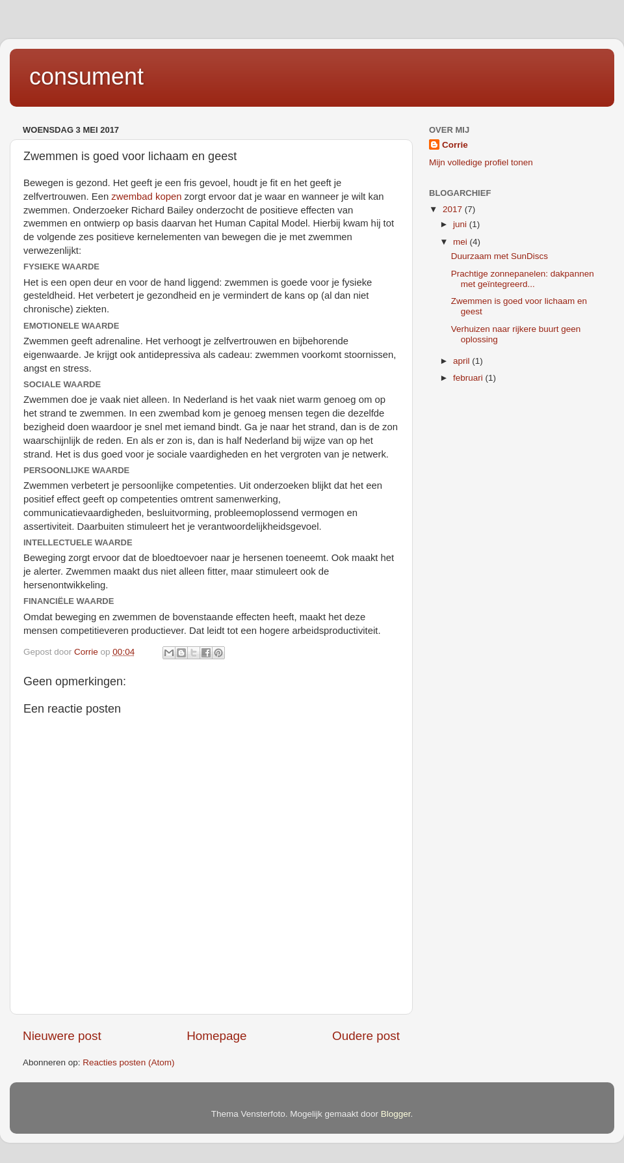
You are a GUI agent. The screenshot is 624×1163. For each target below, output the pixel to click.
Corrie (455, 145)
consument (86, 76)
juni (461, 224)
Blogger (396, 1114)
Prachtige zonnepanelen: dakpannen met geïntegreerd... (522, 279)
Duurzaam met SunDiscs (499, 256)
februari (469, 378)
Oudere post (366, 1036)
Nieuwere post (62, 1036)
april (462, 361)
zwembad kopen (146, 196)
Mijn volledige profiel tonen (481, 162)
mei (461, 242)
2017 (454, 209)
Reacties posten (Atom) (128, 1062)
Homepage (216, 1036)
